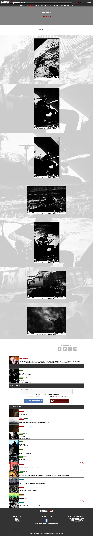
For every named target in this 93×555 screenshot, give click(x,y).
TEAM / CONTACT (17, 551)
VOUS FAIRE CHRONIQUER (76, 542)
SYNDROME (46, 17)
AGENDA (17, 548)
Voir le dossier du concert (46, 32)
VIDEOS (16, 549)
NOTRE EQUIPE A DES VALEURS (76, 541)
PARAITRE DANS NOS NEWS (76, 543)
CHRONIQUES (17, 544)
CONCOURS (16, 550)
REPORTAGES (17, 547)
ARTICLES (16, 546)
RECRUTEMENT (76, 544)
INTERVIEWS (17, 545)
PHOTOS (17, 543)
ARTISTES (17, 542)
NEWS (16, 541)
